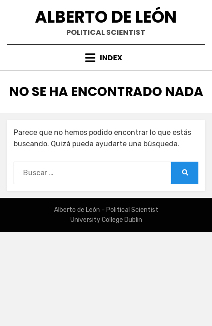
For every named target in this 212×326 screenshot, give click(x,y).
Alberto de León (106, 17)
